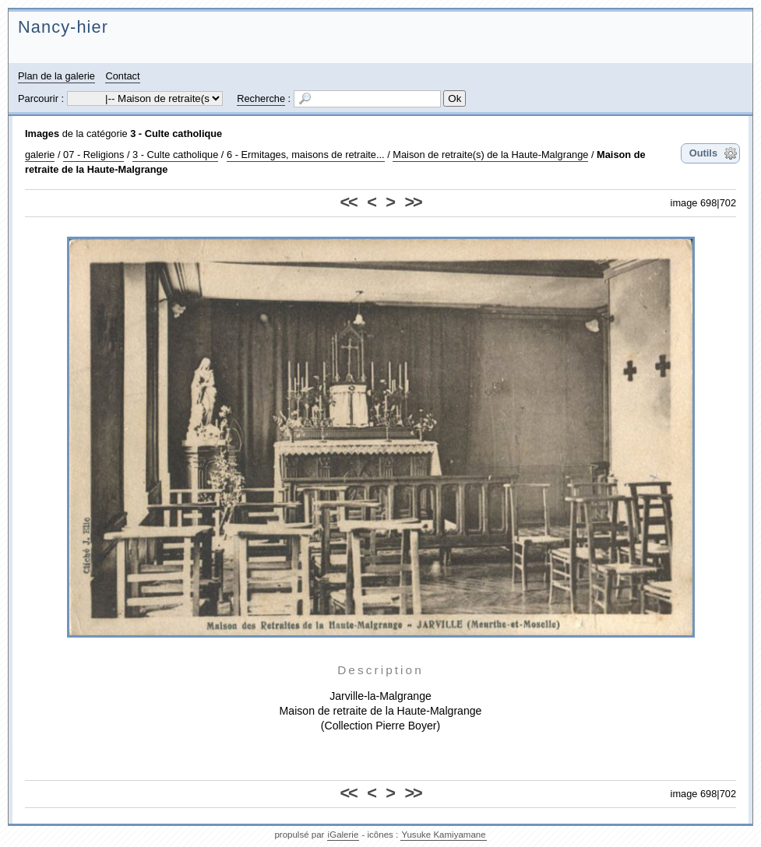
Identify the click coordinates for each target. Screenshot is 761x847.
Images (42, 133)
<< (348, 202)
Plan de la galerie (56, 76)
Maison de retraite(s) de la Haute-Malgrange (490, 154)
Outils (703, 153)
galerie (40, 154)
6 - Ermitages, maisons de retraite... (306, 154)
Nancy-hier (63, 27)
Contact (122, 76)
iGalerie (343, 834)
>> (412, 202)
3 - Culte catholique (176, 133)
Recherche (261, 98)
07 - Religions (93, 154)
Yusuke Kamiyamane (443, 834)
